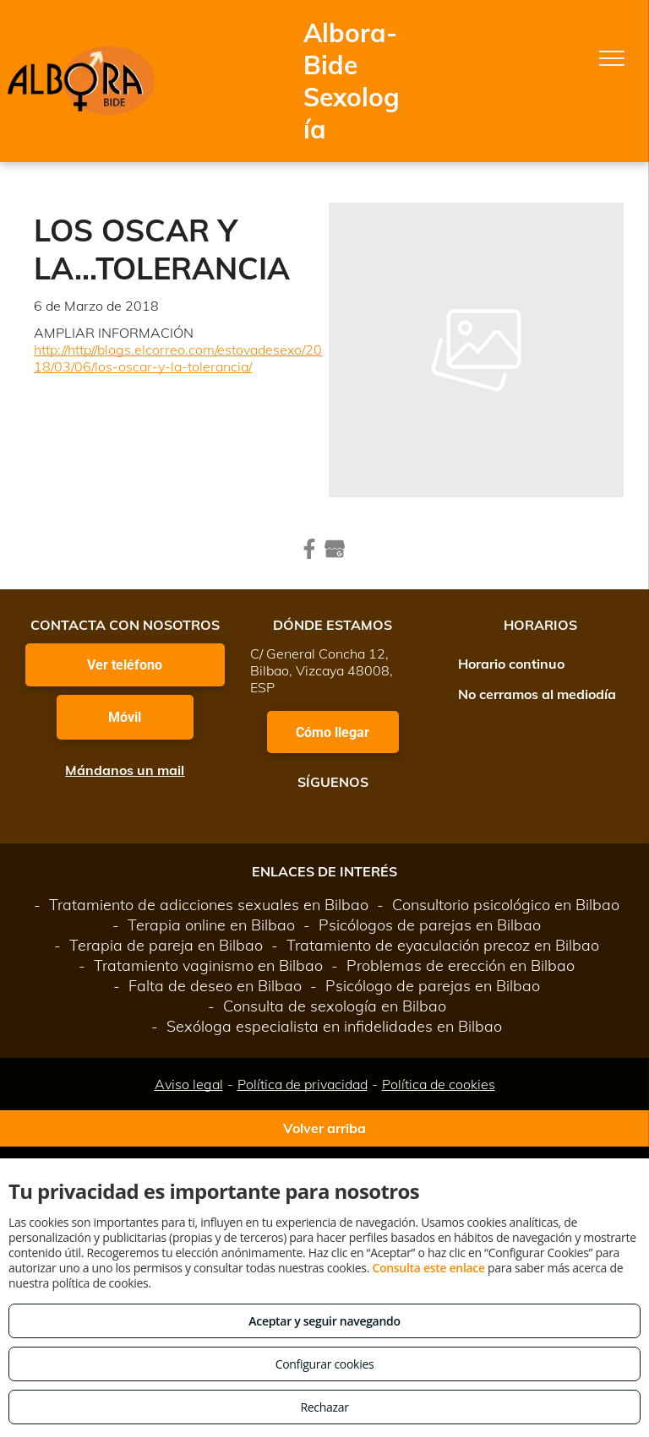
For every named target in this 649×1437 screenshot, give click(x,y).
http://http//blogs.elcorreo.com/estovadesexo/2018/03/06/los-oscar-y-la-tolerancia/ (178, 358)
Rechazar (324, 1407)
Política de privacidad (302, 1084)
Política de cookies (438, 1084)
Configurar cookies (324, 1364)
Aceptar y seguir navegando (324, 1321)
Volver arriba (324, 1128)
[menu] (612, 58)
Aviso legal (189, 1084)
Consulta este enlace (428, 1268)
